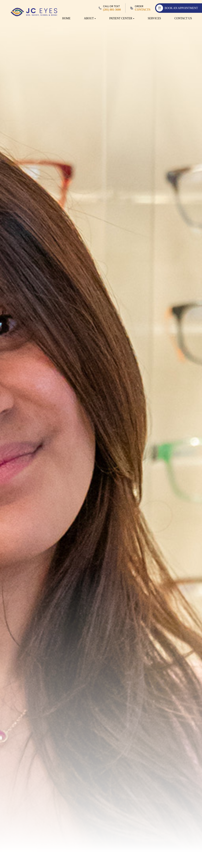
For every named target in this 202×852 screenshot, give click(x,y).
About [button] (90, 18)
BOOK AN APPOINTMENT (177, 8)
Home (66, 18)
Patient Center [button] (121, 18)
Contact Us (183, 18)
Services (154, 18)
